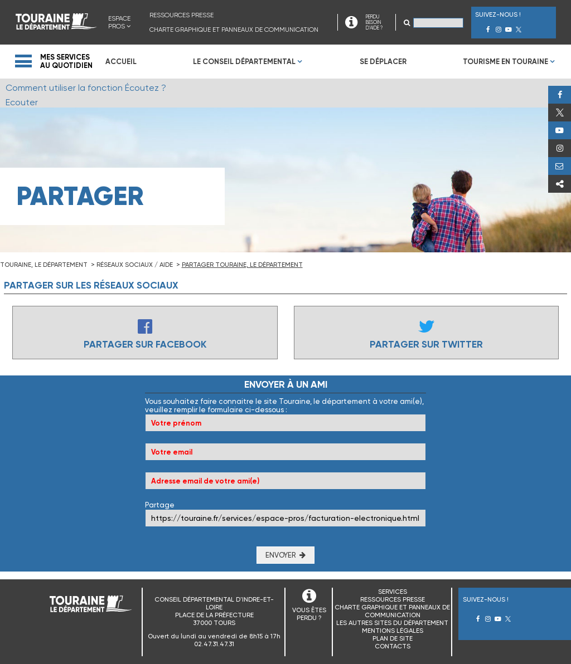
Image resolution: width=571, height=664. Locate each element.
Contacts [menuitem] (392, 646)
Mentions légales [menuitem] (392, 630)
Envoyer (280, 555)
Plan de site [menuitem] (392, 638)
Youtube (559, 130)
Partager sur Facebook (145, 344)
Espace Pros (119, 22)
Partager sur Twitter (426, 344)
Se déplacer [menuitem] (383, 61)
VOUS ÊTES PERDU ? (309, 614)
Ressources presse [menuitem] (181, 15)
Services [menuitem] (392, 591)
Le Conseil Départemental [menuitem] (244, 61)
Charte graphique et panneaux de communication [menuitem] (233, 29)
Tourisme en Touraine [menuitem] (505, 61)
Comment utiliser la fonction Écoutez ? (86, 87)
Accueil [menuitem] (121, 61)
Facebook (559, 95)
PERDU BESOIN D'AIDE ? (374, 22)
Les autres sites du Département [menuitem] (392, 623)
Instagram (559, 148)
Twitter (559, 112)
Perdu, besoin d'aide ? (559, 166)
